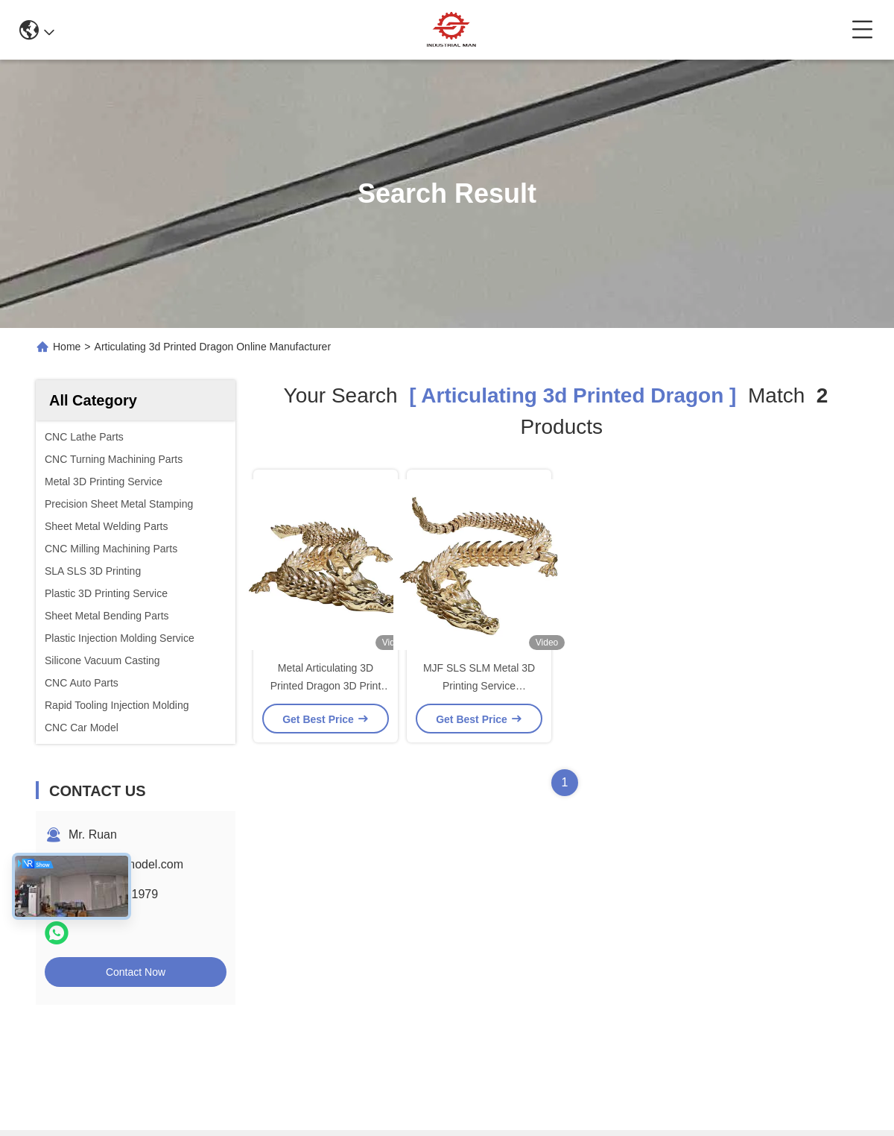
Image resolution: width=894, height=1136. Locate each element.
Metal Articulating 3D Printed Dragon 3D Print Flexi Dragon (325, 686)
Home (66, 347)
